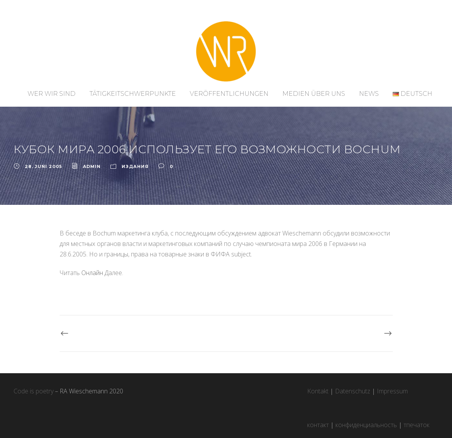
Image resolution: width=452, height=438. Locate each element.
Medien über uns (313, 93)
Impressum (392, 391)
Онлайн (92, 272)
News (369, 93)
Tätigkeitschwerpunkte (132, 93)
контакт (318, 425)
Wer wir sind (51, 93)
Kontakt (317, 391)
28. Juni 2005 (43, 166)
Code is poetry (33, 391)
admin (92, 166)
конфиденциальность (366, 425)
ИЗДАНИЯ (135, 166)
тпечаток (417, 425)
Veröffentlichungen (229, 93)
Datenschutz (352, 391)
